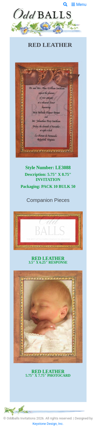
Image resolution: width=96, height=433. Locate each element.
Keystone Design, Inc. (48, 424)
